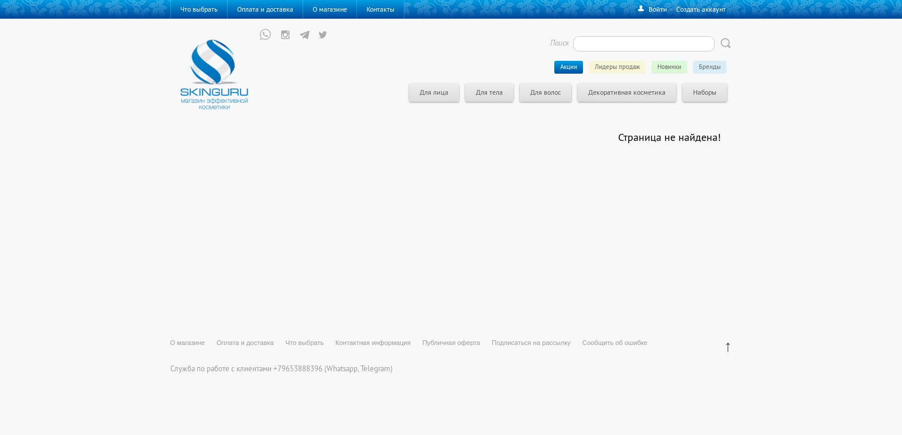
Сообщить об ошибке (614, 342)
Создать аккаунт (701, 9)
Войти (658, 9)
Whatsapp (342, 368)
